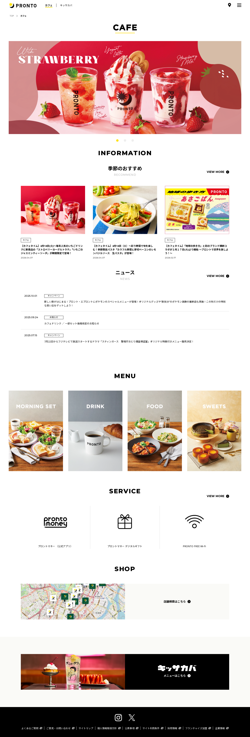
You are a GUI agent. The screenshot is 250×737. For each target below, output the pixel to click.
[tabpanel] (125, 87)
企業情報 (222, 728)
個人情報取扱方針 (109, 728)
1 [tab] (117, 140)
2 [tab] (125, 140)
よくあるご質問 (31, 728)
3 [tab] (133, 140)
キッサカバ (66, 5)
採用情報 (174, 728)
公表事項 (131, 728)
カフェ (48, 5)
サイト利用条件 (153, 728)
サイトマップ (86, 728)
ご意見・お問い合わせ (60, 728)
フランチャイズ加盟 (198, 728)
